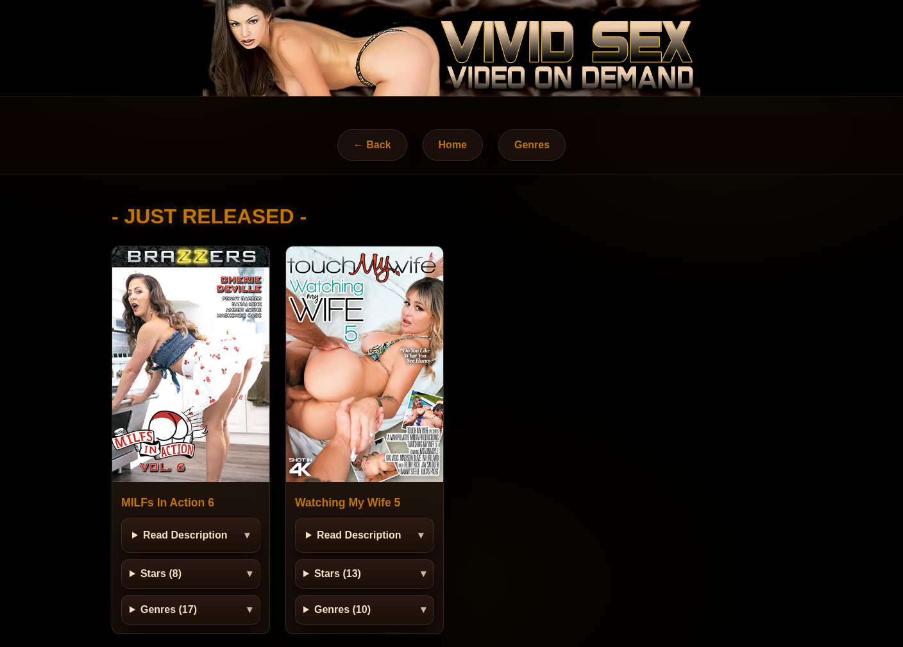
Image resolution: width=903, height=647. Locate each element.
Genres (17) (168, 609)
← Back (372, 144)
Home (453, 144)
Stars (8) (160, 573)
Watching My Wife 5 (347, 502)
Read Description (185, 535)
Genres (532, 144)
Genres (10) (342, 609)
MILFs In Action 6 (167, 502)
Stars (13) (337, 573)
